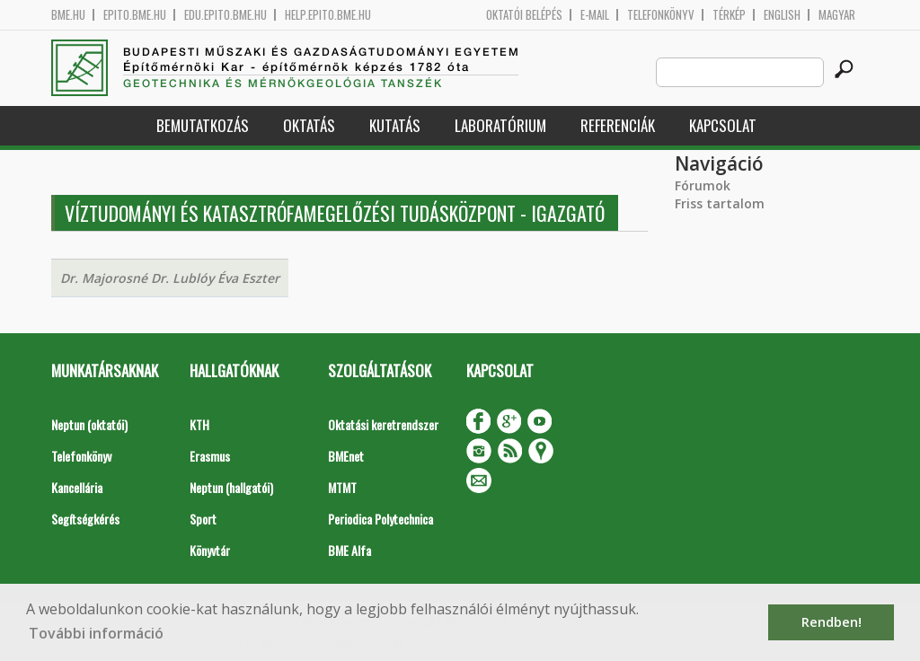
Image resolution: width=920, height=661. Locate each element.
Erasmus (210, 455)
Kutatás (394, 125)
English (782, 15)
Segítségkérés (85, 518)
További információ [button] (96, 633)
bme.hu (68, 15)
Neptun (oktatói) (89, 424)
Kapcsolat (722, 125)
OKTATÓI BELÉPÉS (524, 15)
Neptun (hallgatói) (231, 487)
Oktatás (309, 125)
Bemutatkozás (202, 125)
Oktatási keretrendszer (383, 424)
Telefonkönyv (660, 15)
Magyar (836, 15)
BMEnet (346, 455)
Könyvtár (210, 550)
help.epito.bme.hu (328, 15)
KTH (199, 424)
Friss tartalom (720, 203)
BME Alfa (349, 550)
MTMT (342, 487)
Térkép (729, 15)
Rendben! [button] (831, 621)
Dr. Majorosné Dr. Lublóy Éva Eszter (169, 277)
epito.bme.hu (134, 15)
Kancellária (76, 487)
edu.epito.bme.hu (225, 15)
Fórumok (702, 185)
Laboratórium (500, 125)
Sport (203, 518)
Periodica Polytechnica (380, 518)
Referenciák (617, 125)
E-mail (594, 15)
